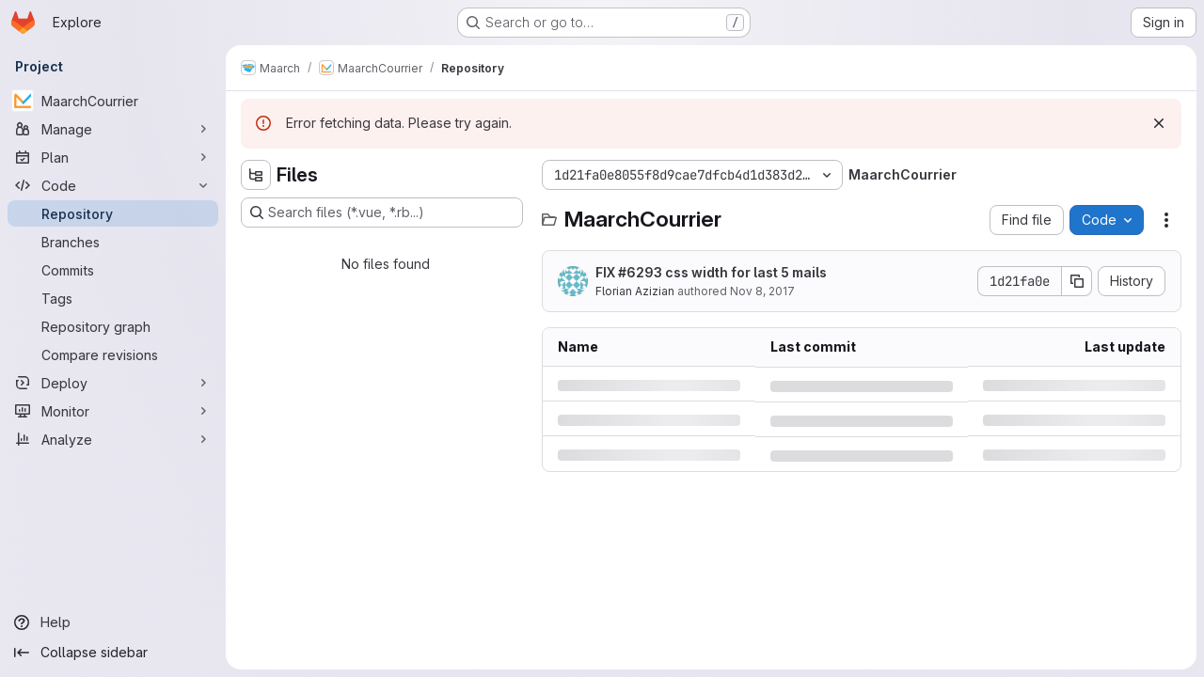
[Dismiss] (1159, 123)
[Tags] (113, 298)
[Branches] (113, 241)
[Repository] (113, 213)
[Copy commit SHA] (1077, 281)
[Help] (113, 622)
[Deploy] (113, 383)
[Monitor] (113, 411)
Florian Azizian (634, 291)
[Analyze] (113, 439)
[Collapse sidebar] (113, 652)
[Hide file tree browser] (256, 175)
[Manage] (113, 129)
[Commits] (113, 270)
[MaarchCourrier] (113, 100)
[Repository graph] (113, 326)
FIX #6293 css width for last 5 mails (711, 272)
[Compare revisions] (113, 354)
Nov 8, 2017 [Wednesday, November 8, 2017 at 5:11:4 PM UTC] (762, 291)
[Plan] (113, 157)
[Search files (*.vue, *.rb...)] (382, 212)
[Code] (113, 185)
